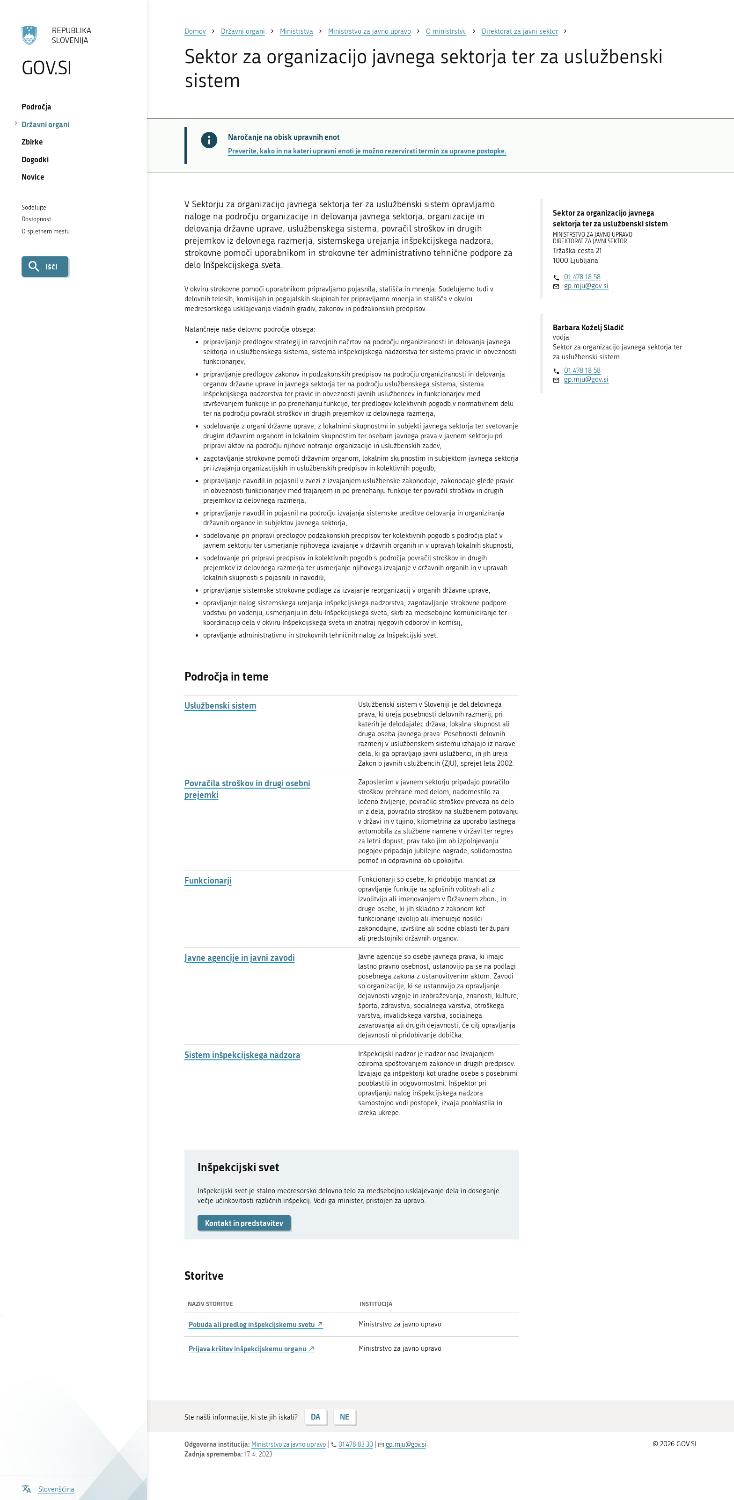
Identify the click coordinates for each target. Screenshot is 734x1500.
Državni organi (45, 124)
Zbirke (32, 141)
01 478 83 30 (355, 1445)
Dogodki (35, 159)
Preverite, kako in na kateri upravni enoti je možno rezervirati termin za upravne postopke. (367, 150)
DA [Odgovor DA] (315, 1416)
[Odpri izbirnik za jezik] (48, 1488)
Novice (33, 176)
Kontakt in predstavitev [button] (244, 1222)
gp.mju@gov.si (586, 286)
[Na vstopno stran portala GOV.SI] (73, 51)
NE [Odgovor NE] (344, 1416)
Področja (36, 106)
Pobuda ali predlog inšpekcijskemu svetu (256, 1324)
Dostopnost (36, 219)
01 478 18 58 (582, 277)
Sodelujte (34, 207)
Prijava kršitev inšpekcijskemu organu (252, 1348)
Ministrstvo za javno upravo (288, 1445)
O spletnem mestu (46, 231)
